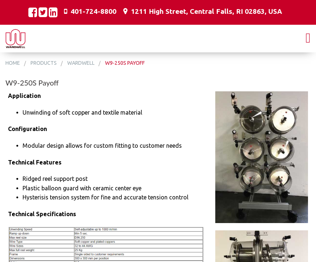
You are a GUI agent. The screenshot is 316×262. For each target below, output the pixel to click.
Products (44, 63)
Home (12, 63)
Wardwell (81, 63)
